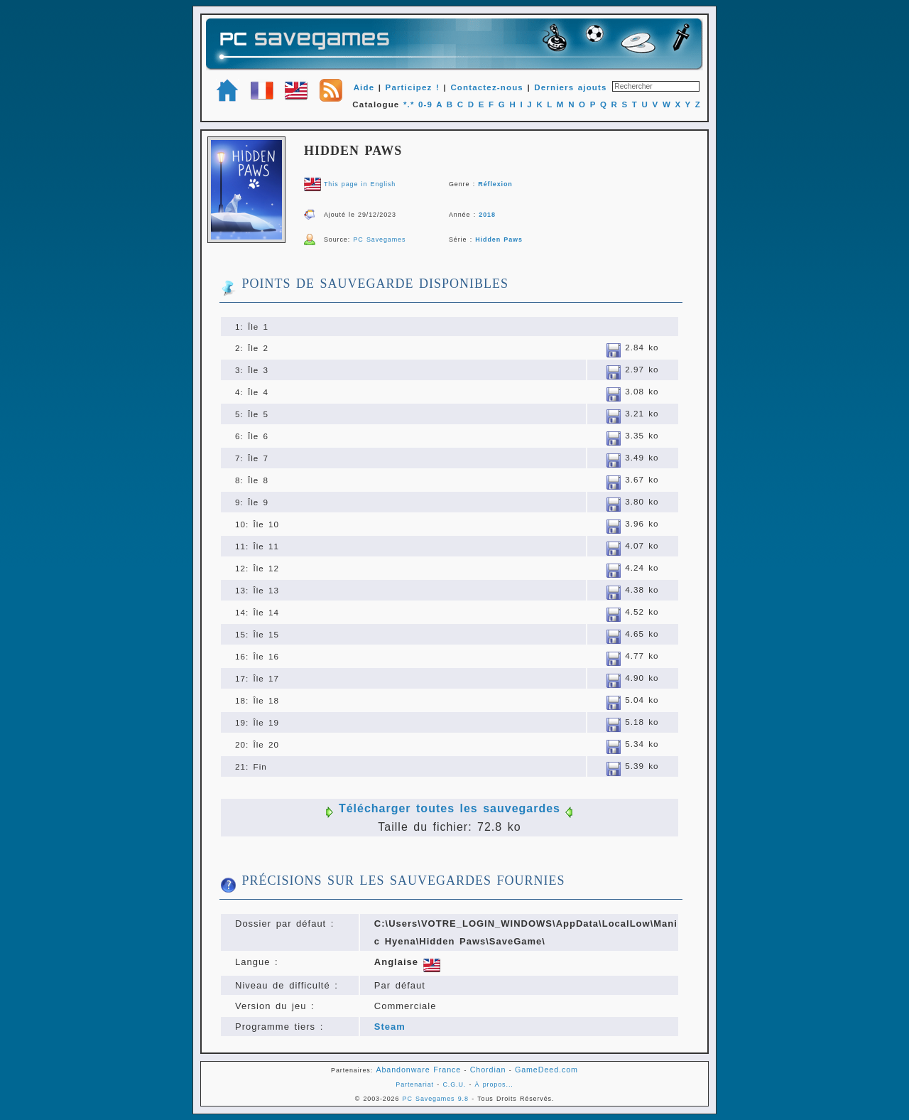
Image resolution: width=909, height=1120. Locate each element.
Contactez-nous (486, 87)
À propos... (494, 1084)
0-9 (425, 104)
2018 (487, 214)
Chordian (488, 1069)
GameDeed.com (546, 1069)
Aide (364, 87)
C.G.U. (454, 1084)
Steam (389, 1026)
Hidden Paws (498, 239)
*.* (409, 104)
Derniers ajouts (570, 87)
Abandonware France (418, 1069)
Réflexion (495, 184)
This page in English (360, 184)
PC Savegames (379, 239)
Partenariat (415, 1084)
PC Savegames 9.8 (436, 1098)
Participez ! (413, 87)
